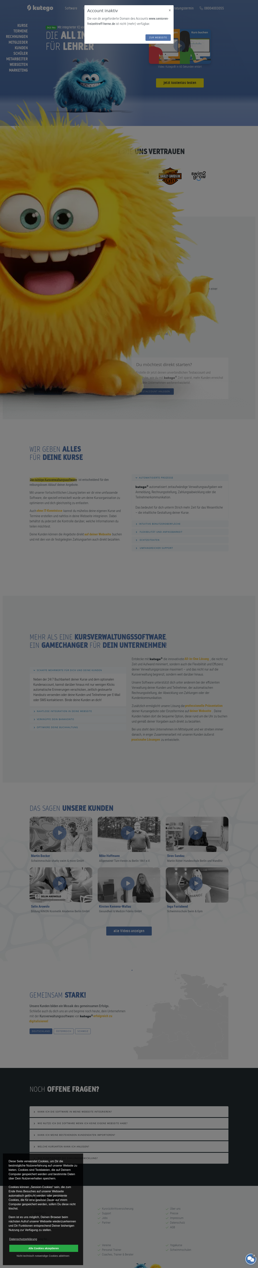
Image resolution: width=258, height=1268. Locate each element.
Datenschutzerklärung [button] (23, 1239)
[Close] (170, 10)
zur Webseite (158, 37)
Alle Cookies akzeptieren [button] (43, 1248)
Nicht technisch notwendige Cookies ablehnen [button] (43, 1255)
